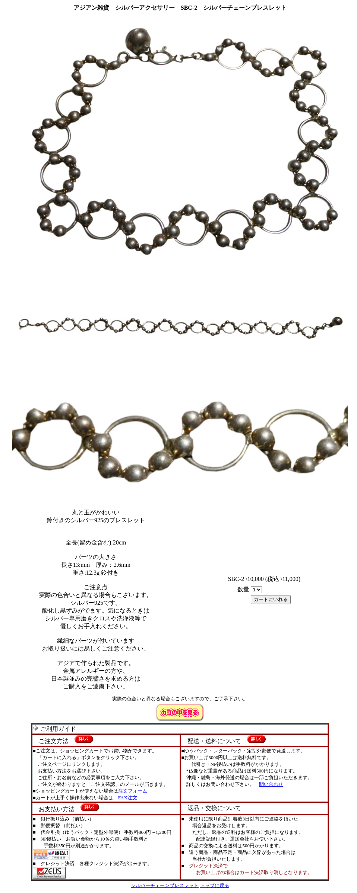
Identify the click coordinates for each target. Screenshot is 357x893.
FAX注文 (127, 797)
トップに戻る (214, 885)
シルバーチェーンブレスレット (165, 885)
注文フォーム (132, 791)
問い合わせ (271, 784)
